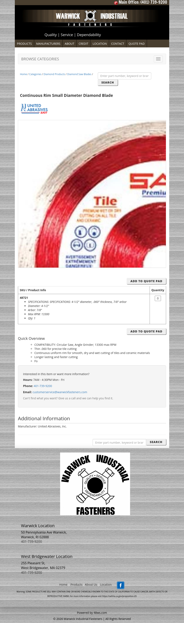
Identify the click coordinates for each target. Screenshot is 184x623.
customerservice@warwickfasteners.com (60, 392)
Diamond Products (54, 74)
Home (23, 74)
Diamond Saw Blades (79, 74)
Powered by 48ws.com (92, 613)
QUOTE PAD (136, 44)
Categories (35, 74)
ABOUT (69, 44)
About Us (91, 584)
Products (76, 584)
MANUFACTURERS (48, 44)
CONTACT (117, 44)
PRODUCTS (24, 44)
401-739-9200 (43, 386)
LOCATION (100, 44)
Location (106, 584)
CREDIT (83, 44)
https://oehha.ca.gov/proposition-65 (119, 596)
